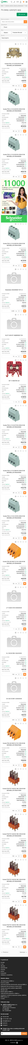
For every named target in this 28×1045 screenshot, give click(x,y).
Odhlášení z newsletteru (6, 975)
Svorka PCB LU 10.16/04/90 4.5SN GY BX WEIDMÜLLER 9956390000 (14, 110)
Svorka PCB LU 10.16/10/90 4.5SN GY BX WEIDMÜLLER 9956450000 (14, 517)
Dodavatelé (3, 973)
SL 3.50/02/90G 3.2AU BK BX (14, 653)
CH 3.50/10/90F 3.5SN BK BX (14, 698)
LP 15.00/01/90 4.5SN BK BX (14, 608)
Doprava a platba (5, 982)
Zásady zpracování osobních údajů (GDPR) (11, 988)
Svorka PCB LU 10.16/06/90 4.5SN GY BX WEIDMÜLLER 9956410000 (14, 244)
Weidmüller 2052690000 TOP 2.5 (14, 290)
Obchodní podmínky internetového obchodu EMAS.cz (14, 984)
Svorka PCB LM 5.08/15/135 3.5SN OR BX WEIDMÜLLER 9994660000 (14, 562)
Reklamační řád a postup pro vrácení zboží (11, 986)
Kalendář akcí (4, 967)
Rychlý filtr (22, 14)
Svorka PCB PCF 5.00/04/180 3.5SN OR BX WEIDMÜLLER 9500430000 (14, 880)
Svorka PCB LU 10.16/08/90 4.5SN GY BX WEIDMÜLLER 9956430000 (14, 471)
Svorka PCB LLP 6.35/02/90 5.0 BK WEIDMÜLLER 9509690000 (14, 64)
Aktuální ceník (4, 990)
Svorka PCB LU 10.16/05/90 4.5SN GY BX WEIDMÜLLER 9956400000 (14, 155)
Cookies (3, 998)
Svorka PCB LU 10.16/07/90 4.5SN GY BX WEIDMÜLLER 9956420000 (14, 426)
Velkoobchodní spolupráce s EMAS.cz (10, 993)
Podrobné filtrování (19, 32)
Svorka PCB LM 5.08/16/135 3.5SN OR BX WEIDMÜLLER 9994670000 (14, 744)
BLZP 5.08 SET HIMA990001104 (14, 335)
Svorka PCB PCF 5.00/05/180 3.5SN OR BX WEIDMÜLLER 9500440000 (14, 925)
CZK (17, 2)
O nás (2, 964)
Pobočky (3, 969)
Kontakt (3, 962)
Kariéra (2, 971)
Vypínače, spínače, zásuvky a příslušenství (14, 5)
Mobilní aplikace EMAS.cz (7, 991)
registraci (7, 77)
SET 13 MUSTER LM (14, 380)
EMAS (2, 5)
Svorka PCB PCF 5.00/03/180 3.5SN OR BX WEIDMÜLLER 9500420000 (14, 835)
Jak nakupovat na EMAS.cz (7, 981)
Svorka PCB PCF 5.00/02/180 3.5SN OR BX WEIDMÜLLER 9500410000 (14, 789)
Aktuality (3, 966)
